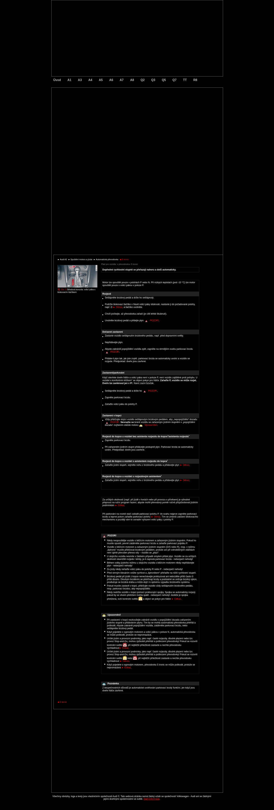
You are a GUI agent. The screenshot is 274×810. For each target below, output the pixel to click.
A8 (132, 80)
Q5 (164, 80)
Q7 (174, 80)
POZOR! (154, 320)
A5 (101, 80)
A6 (111, 80)
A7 (121, 80)
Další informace (151, 799)
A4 (90, 80)
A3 (80, 80)
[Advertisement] (110, 104)
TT (185, 80)
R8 (195, 80)
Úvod (57, 80)
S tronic (124, 259)
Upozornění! (151, 425)
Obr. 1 (63, 289)
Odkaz (118, 307)
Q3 (153, 80)
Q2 (143, 80)
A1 (69, 80)
